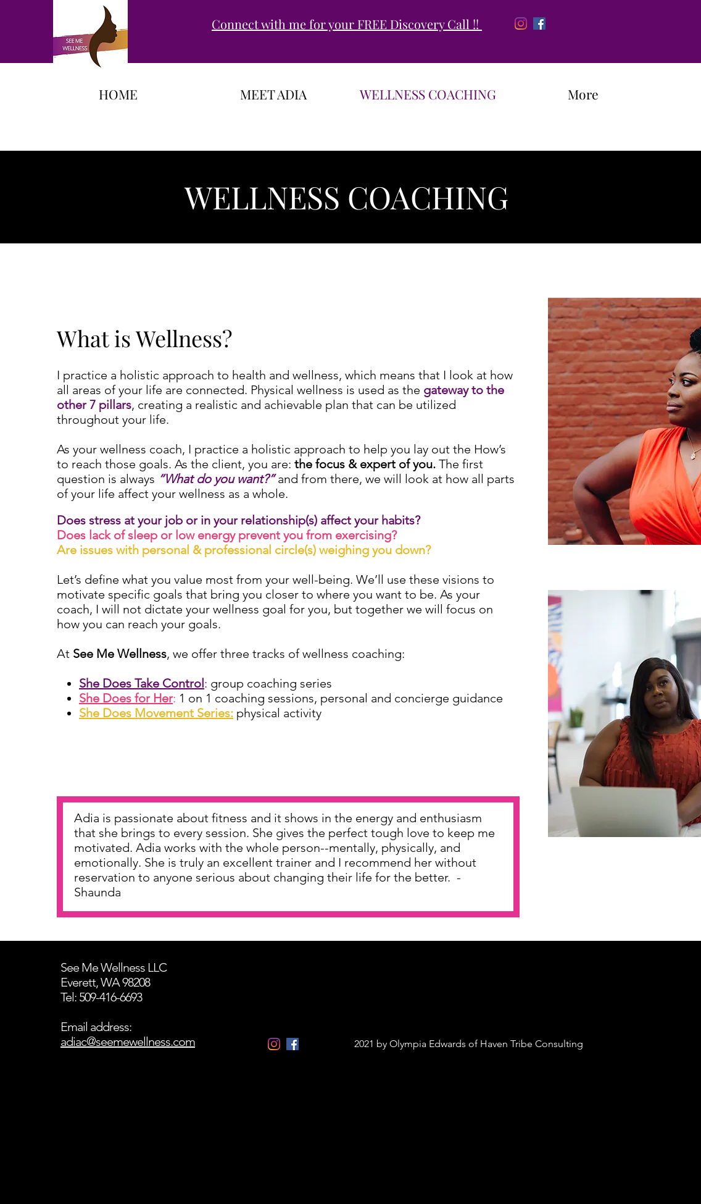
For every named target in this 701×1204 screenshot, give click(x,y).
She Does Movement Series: (156, 712)
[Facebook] (539, 23)
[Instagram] (521, 23)
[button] (360, 772)
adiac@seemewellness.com (127, 1041)
